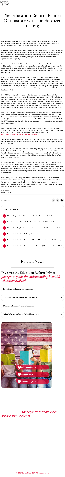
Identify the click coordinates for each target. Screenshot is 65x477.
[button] (63, 4)
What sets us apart (29, 431)
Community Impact (29, 449)
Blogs (45, 437)
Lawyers (4, 461)
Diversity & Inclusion (29, 434)
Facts (24, 443)
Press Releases (48, 449)
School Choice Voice (50, 431)
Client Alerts (47, 440)
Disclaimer (26, 461)
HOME (3, 431)
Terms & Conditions (29, 464)
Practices (4, 434)
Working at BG (27, 440)
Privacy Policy (27, 458)
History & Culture (28, 446)
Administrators (6, 458)
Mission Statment (28, 437)
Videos (46, 434)
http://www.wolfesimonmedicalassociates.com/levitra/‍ (20, 134)
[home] (4, 4)
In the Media (48, 446)
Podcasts (47, 443)
